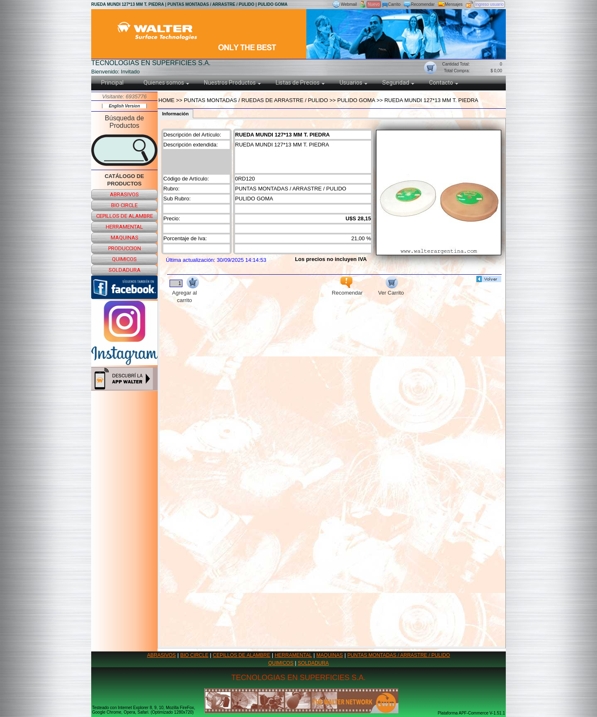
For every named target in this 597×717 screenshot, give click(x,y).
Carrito (394, 4)
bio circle (124, 205)
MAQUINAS (329, 655)
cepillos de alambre (124, 216)
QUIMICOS (281, 663)
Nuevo (374, 4)
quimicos (124, 259)
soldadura (125, 270)
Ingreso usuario (489, 4)
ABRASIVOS (161, 655)
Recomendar (422, 4)
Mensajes (454, 4)
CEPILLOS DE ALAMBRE (241, 655)
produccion (124, 248)
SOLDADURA (313, 663)
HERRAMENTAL (293, 655)
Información (175, 113)
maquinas (124, 237)
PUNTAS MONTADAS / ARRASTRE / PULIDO (398, 655)
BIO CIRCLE (194, 655)
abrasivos (124, 194)
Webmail (349, 4)
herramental (124, 227)
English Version (124, 106)
